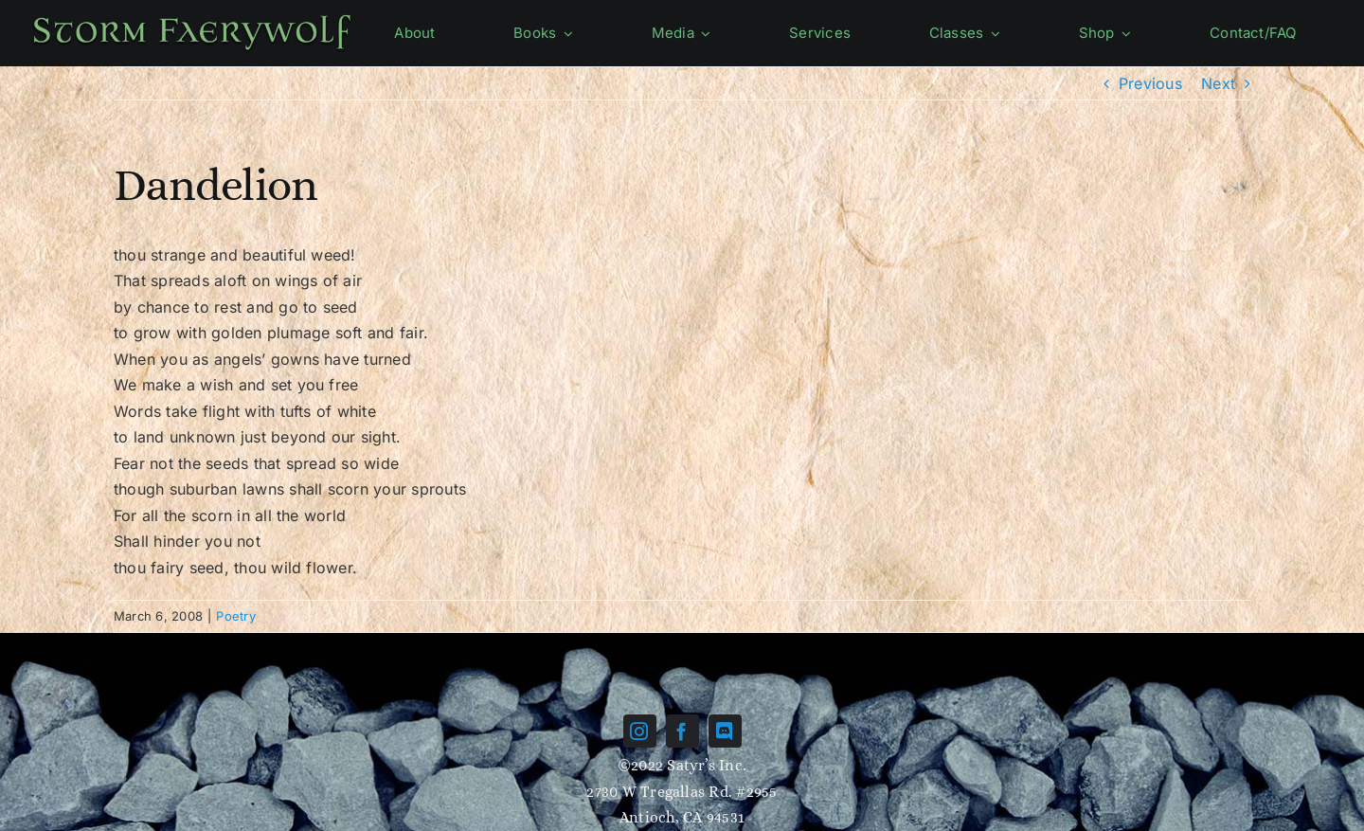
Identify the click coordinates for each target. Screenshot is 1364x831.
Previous (1150, 83)
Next (1218, 83)
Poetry (235, 615)
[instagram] (639, 731)
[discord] (725, 731)
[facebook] (682, 731)
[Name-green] (191, 17)
